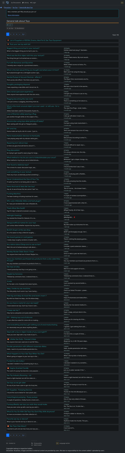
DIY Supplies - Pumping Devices (19, 390)
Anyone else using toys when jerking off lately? (25, 121)
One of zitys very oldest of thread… (75, 399)
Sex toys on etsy (13, 267)
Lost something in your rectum (19, 172)
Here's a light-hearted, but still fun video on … (78, 377)
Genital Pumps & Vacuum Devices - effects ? (24, 77)
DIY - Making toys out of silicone (19, 317)
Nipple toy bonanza (14, 274)
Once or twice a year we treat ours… (75, 253)
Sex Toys (15, 7)
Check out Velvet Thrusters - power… (75, 290)
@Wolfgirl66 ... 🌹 (69, 217)
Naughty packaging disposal (18, 84)
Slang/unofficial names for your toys (21, 223)
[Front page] (1, 7)
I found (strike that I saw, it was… (74, 167)
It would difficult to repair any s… (74, 145)
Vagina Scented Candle (19, 368)
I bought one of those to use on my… (76, 94)
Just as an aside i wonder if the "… (75, 370)
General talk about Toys (26, 7)
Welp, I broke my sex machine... (19, 288)
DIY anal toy (11, 128)
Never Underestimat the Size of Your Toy (23, 179)
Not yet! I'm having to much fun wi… (75, 384)
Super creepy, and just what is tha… (75, 312)
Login (33, 3)
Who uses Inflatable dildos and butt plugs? (24, 201)
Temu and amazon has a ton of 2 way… (76, 130)
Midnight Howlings (14, 215)
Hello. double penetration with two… (76, 348)
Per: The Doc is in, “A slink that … (74, 406)
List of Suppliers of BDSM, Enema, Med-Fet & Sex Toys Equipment (35, 40)
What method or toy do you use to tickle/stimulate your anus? (31, 157)
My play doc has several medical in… (75, 305)
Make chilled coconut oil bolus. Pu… (75, 65)
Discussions (16, 3)
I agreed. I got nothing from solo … (75, 327)
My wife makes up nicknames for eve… (76, 225)
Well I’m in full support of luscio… (74, 269)
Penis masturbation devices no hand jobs (23, 136)
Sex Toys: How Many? (18, 426)
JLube (9, 281)
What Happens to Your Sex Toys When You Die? (25, 354)
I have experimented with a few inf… (75, 203)
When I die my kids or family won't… (75, 356)
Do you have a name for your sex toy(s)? (22, 303)
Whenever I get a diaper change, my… (76, 159)
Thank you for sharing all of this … (75, 319)
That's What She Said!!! (16, 208)
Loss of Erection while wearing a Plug (21, 114)
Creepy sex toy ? (13, 310)
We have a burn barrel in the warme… (76, 86)
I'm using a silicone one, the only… (75, 152)
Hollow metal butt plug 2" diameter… (76, 50)
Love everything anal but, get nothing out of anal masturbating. (32, 325)
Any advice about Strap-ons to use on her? (24, 244)
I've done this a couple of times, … (75, 334)
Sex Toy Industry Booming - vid (19, 375)
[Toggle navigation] (3, 2)
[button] (23, 34)
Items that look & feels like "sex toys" (21, 186)
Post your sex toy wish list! (20, 44)
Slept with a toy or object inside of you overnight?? (27, 332)
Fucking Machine (14, 194)
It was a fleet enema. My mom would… (76, 57)
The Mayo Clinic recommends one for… (76, 79)
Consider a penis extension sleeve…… (76, 246)
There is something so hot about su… (76, 101)
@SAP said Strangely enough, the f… (75, 232)
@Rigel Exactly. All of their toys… (74, 210)
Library (25, 3)
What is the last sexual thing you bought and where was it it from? (33, 70)
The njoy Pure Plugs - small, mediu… (75, 108)
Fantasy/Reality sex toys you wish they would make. (27, 404)
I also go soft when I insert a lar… (74, 116)
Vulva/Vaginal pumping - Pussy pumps (22, 397)
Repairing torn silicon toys (17, 143)
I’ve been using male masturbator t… (76, 123)
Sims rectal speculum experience (20, 92)
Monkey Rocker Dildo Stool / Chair (20, 252)
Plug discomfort (13, 150)
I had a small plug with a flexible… (75, 174)
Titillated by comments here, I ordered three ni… (79, 276)
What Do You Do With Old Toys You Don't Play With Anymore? (31, 412)
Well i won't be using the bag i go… (75, 72)
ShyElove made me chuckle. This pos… (76, 421)
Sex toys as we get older (16, 383)
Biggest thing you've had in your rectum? (23, 48)
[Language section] (122, 2)
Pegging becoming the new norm (20, 99)
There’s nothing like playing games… (76, 239)
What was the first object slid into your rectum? (25, 55)
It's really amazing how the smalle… (75, 181)
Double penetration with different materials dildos (26, 346)
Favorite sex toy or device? (17, 419)
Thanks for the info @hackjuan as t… (75, 392)
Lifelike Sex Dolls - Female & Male (23, 339)
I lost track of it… (69, 428)
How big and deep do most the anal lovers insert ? (27, 296)
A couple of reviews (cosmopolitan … (75, 196)
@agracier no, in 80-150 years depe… (76, 341)
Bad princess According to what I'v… (75, 138)
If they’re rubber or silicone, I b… (74, 414)
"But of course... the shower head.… (75, 188)
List (9, 25)
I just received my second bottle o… (75, 283)
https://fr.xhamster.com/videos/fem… (76, 298)
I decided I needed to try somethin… (75, 363)
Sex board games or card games (20, 237)
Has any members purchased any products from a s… (81, 261)
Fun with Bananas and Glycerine (20, 63)
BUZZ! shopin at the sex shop (18, 230)
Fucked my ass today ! (15, 361)
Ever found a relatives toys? (18, 165)
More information (13, 15)
